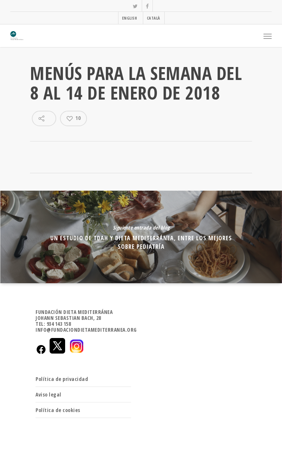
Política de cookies (58, 410)
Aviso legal (48, 394)
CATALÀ (153, 18)
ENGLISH (129, 18)
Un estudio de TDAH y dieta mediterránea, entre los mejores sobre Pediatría (141, 237)
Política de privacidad (62, 378)
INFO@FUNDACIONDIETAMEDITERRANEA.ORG (86, 329)
